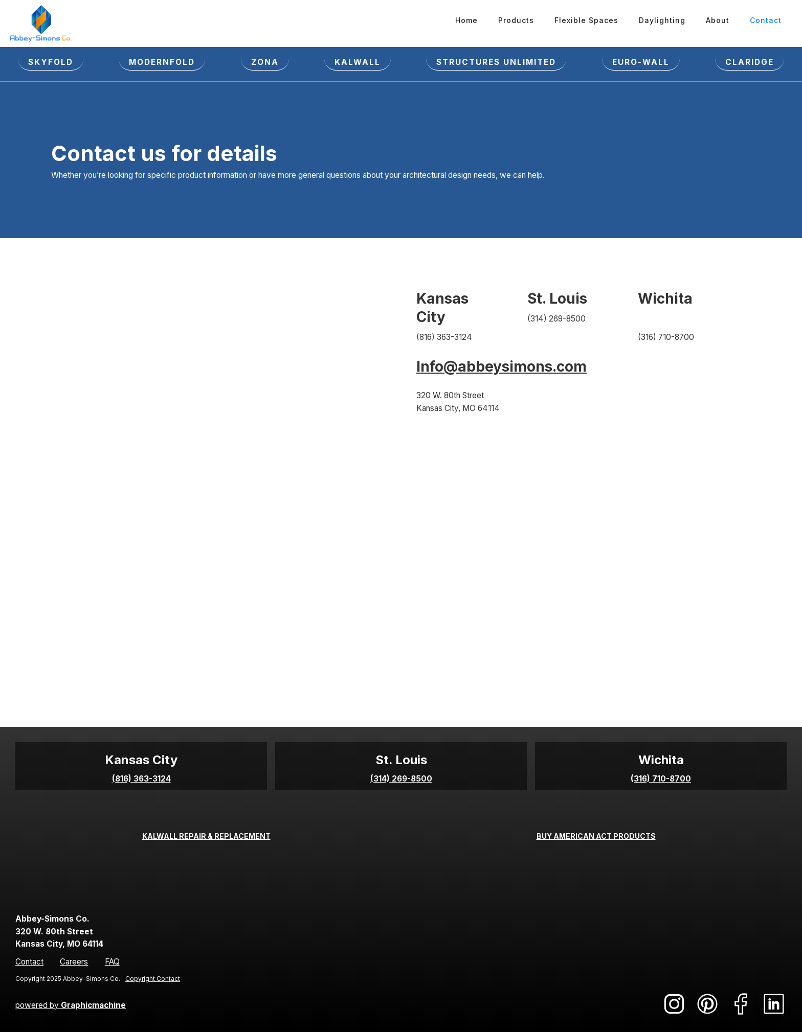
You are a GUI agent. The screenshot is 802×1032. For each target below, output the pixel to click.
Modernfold (162, 62)
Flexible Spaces (586, 20)
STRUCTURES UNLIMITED (496, 62)
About (717, 20)
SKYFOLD (50, 62)
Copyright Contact (152, 978)
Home (466, 20)
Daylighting (662, 20)
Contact (766, 20)
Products (516, 20)
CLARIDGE (749, 62)
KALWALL (358, 62)
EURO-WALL (641, 62)
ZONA (265, 62)
